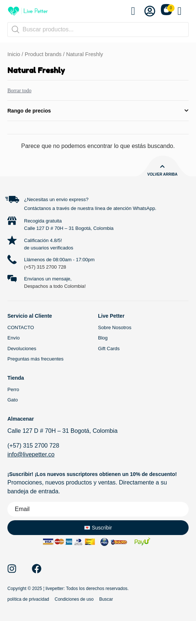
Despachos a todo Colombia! (55, 286)
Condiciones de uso (74, 599)
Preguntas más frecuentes (35, 359)
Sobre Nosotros (114, 327)
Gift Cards (109, 348)
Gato (12, 400)
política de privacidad (28, 599)
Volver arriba (162, 174)
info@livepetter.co (30, 454)
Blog (103, 338)
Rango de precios (98, 110)
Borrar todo (19, 90)
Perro (13, 389)
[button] (183, 11)
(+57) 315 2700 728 (45, 267)
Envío (13, 338)
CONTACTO (20, 327)
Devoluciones (21, 348)
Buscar (106, 599)
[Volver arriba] (162, 166)
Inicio (13, 54)
